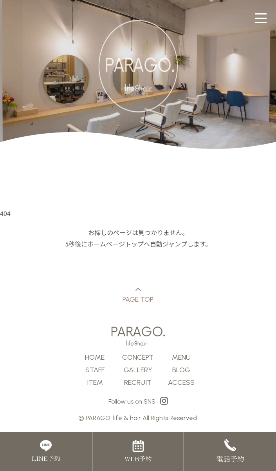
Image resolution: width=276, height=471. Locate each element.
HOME (95, 357)
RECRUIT (138, 382)
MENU (181, 357)
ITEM (95, 382)
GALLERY (138, 370)
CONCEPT (137, 357)
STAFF (95, 370)
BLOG (181, 370)
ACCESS (181, 382)
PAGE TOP (138, 296)
